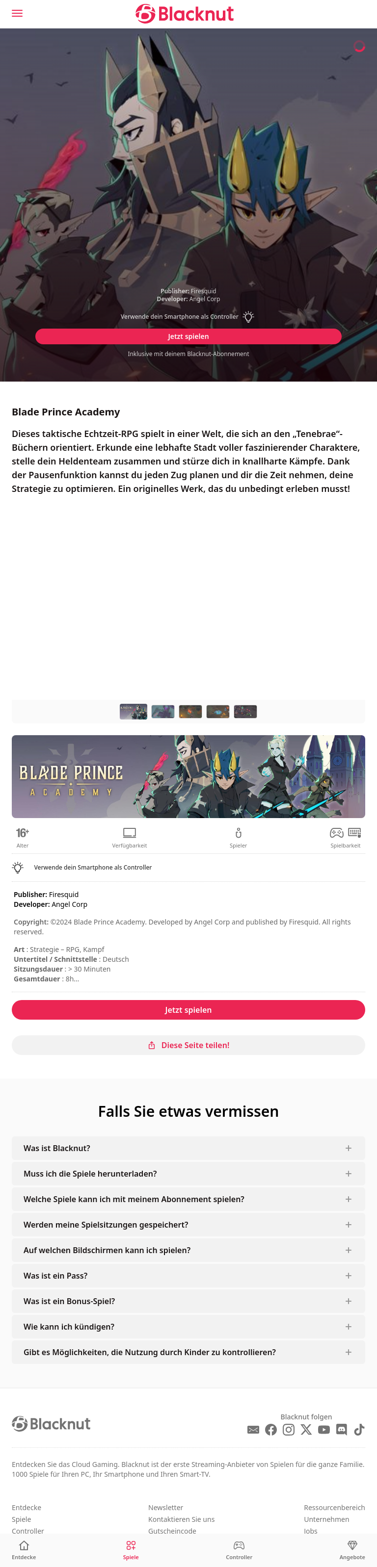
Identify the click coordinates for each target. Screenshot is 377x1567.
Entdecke (26, 1507)
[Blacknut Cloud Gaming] (184, 14)
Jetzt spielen (188, 336)
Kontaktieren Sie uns (181, 1519)
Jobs (311, 1531)
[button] (188, 317)
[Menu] (17, 13)
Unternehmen (326, 1519)
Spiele (21, 1519)
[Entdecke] (24, 1551)
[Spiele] (131, 1551)
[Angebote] (352, 1551)
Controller (28, 1531)
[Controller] (239, 1551)
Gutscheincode (172, 1531)
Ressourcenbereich (334, 1507)
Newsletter (165, 1507)
